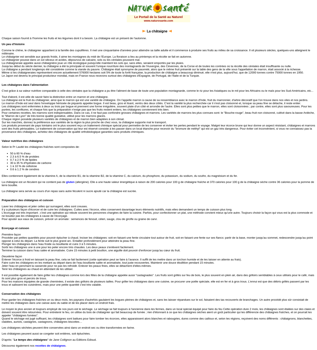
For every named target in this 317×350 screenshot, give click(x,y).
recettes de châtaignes (50, 345)
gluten (70, 182)
